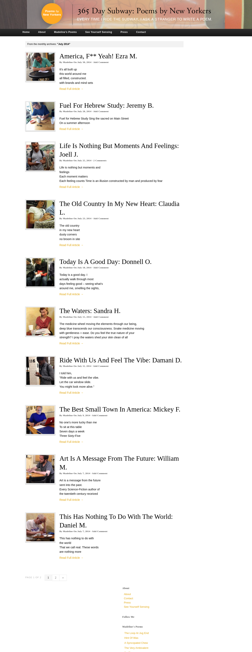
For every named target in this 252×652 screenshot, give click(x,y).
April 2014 (176, 384)
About (49, 32)
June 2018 (176, 199)
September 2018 (179, 195)
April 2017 (176, 232)
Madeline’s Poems (73, 32)
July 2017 (175, 220)
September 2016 (179, 262)
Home (33, 32)
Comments (107, 169)
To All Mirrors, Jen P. (182, 121)
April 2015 (176, 334)
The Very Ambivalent (182, 101)
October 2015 (178, 308)
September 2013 (179, 409)
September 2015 (179, 312)
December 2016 (179, 249)
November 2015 (179, 304)
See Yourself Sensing (106, 32)
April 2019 (176, 186)
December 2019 (179, 165)
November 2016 (179, 254)
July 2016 (175, 270)
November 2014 (179, 355)
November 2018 (179, 190)
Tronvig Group (88, 647)
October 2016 (178, 258)
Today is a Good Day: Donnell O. (113, 275)
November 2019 (179, 169)
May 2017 (175, 228)
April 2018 (176, 207)
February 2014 (178, 392)
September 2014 (179, 363)
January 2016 (178, 296)
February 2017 (178, 241)
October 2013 (178, 405)
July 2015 (175, 321)
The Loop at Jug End (182, 87)
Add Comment (108, 62)
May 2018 (175, 203)
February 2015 (178, 342)
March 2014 (177, 388)
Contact (149, 32)
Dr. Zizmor (176, 106)
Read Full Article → (79, 88)
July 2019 (175, 178)
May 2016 (175, 279)
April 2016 (176, 283)
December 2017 (179, 216)
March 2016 (177, 287)
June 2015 (176, 325)
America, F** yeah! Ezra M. (106, 56)
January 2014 (178, 397)
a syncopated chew (182, 96)
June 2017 (176, 224)
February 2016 (178, 291)
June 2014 (176, 376)
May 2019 (175, 182)
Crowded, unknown (181, 141)
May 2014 (175, 380)
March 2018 (177, 211)
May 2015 (175, 329)
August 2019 (177, 173)
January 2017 (178, 245)
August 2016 (177, 266)
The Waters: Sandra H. (97, 324)
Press (132, 32)
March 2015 (177, 338)
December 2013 (179, 401)
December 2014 (179, 350)
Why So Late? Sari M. (182, 126)
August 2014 (177, 367)
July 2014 (175, 371)
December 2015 (179, 300)
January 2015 (178, 346)
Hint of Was (177, 91)
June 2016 (176, 275)
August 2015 (177, 317)
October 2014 (178, 359)
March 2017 (177, 237)
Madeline (76, 62)
